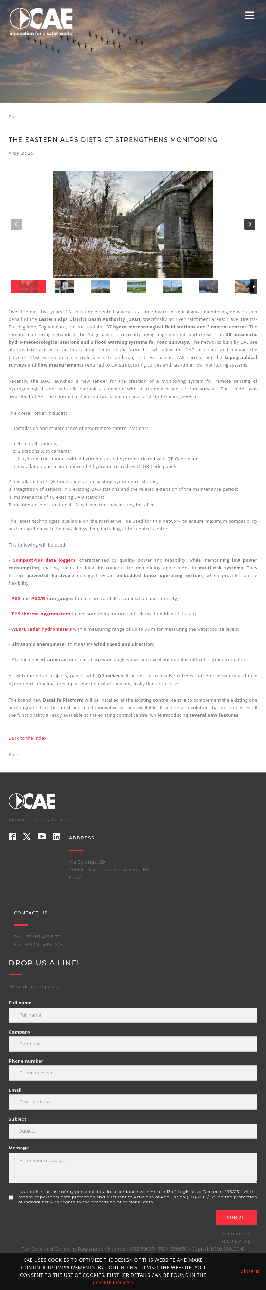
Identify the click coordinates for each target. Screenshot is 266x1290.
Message (19, 1148)
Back (14, 117)
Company (19, 1032)
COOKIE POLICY (113, 1282)
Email (15, 1090)
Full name (20, 1002)
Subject (17, 1119)
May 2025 (21, 153)
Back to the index (28, 738)
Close (250, 1271)
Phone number (26, 1061)
